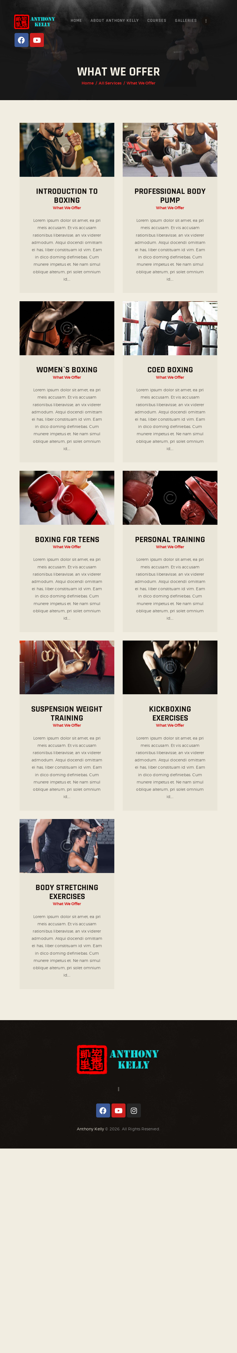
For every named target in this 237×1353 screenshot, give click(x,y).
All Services (110, 83)
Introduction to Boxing (67, 196)
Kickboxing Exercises (170, 714)
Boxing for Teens (67, 539)
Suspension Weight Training (67, 714)
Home (88, 83)
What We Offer (67, 207)
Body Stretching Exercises (66, 892)
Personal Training (170, 539)
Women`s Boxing (67, 369)
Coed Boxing (170, 369)
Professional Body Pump (170, 196)
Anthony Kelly (90, 1128)
